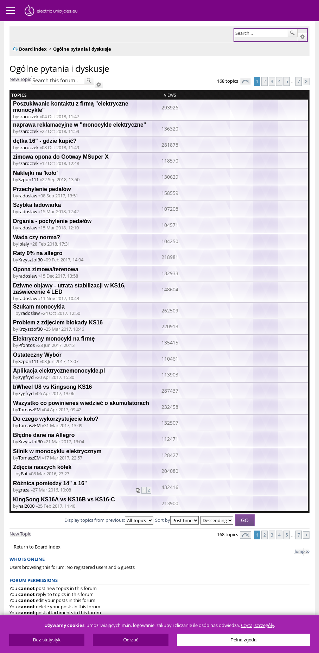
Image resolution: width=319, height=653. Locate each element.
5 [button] (287, 81)
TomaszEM (29, 409)
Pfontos (26, 345)
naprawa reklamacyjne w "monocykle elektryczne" (79, 125)
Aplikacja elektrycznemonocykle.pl (59, 371)
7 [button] (299, 81)
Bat (24, 473)
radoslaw (27, 195)
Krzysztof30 (30, 259)
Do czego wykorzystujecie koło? (55, 419)
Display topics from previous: (108, 520)
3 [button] (272, 81)
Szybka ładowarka (37, 205)
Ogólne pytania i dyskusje (59, 68)
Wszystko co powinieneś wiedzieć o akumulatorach (81, 403)
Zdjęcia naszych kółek (42, 467)
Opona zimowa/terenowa (45, 269)
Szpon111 (28, 179)
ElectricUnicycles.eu (51, 11)
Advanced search (302, 37)
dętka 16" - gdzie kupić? (45, 141)
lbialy (23, 244)
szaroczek (28, 116)
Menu (10, 10)
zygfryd (26, 377)
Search (292, 33)
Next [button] (306, 81)
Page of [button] (245, 81)
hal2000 (26, 506)
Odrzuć (130, 639)
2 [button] (264, 81)
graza (24, 490)
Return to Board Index (37, 547)
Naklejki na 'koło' (35, 173)
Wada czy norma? (36, 237)
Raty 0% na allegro (38, 253)
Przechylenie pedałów (42, 189)
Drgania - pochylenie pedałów (52, 221)
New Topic (20, 79)
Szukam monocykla (39, 307)
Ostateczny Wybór (37, 355)
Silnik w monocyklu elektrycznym (57, 451)
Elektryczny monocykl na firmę (54, 339)
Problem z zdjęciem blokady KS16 (58, 322)
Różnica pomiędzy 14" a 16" (50, 483)
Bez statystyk (47, 639)
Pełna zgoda (243, 639)
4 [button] (279, 81)
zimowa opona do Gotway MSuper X (61, 157)
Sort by (177, 520)
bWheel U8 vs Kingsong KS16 (52, 387)
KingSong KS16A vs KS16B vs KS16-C (64, 499)
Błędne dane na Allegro (44, 435)
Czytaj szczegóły (257, 625)
